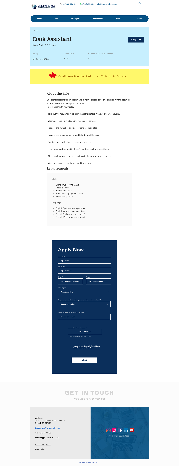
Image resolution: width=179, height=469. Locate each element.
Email (59, 277)
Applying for (62, 287)
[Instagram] (108, 430)
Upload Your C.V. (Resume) (76, 328)
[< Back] (41, 30)
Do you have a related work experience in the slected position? (78, 300)
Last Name (61, 266)
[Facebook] (120, 430)
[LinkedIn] (126, 430)
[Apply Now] (136, 40)
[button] (56, 18)
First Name (61, 256)
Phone (88, 277)
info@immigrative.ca (51, 428)
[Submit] (84, 360)
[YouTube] (132, 430)
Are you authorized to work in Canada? (71, 312)
